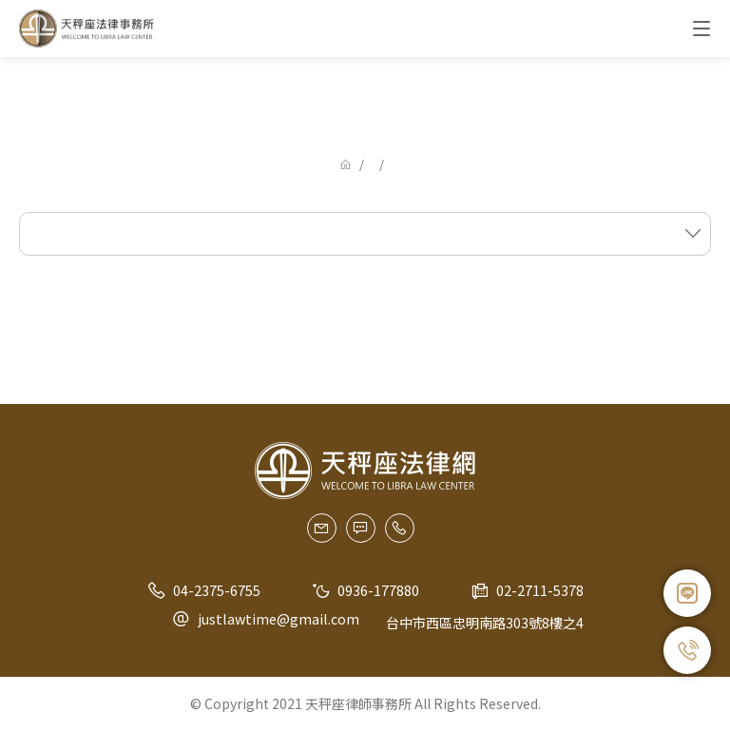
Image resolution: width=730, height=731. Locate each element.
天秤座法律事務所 (87, 29)
